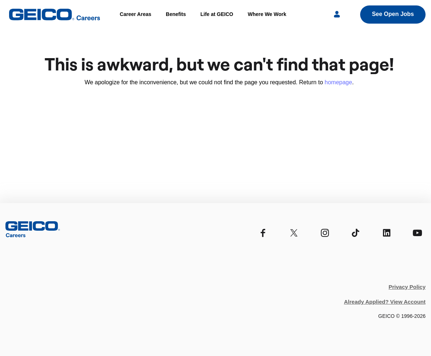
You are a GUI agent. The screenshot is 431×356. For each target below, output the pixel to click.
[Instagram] (325, 233)
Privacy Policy (407, 287)
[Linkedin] (386, 233)
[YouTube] (417, 233)
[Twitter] (294, 233)
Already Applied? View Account (385, 302)
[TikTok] (355, 233)
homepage (338, 82)
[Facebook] (263, 233)
